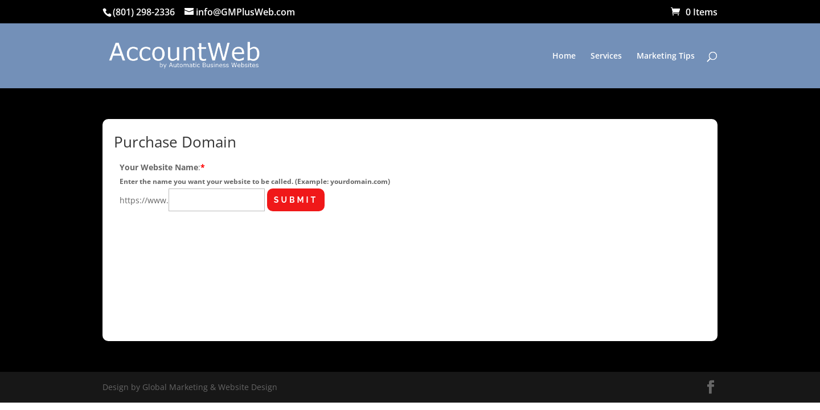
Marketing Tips (666, 56)
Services (606, 56)
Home (564, 56)
